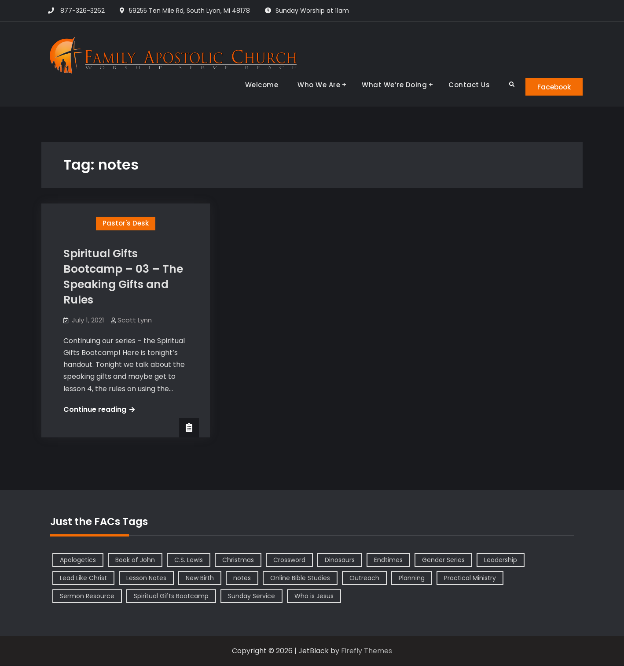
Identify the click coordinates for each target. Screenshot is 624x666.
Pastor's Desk (126, 223)
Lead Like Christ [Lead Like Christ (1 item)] (83, 578)
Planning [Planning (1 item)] (412, 578)
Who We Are (313, 84)
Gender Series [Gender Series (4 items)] (443, 560)
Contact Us (464, 84)
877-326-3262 (82, 10)
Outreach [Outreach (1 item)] (364, 578)
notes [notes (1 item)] (242, 578)
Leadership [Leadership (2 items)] (500, 560)
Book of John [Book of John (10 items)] (135, 560)
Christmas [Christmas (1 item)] (238, 560)
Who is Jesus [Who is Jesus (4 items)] (314, 596)
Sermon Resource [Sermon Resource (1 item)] (87, 596)
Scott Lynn (134, 320)
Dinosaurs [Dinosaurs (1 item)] (340, 560)
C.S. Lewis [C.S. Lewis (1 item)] (188, 560)
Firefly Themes (366, 651)
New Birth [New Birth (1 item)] (200, 578)
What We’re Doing (389, 84)
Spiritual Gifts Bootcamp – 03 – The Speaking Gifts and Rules (123, 277)
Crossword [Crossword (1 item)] (289, 560)
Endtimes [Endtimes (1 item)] (388, 560)
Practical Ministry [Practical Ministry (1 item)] (470, 578)
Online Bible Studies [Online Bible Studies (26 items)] (300, 578)
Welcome (256, 84)
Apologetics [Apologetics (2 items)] (78, 560)
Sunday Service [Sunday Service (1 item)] (251, 596)
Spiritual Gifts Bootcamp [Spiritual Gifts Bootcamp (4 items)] (171, 596)
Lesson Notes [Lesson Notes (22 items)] (146, 578)
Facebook (551, 86)
